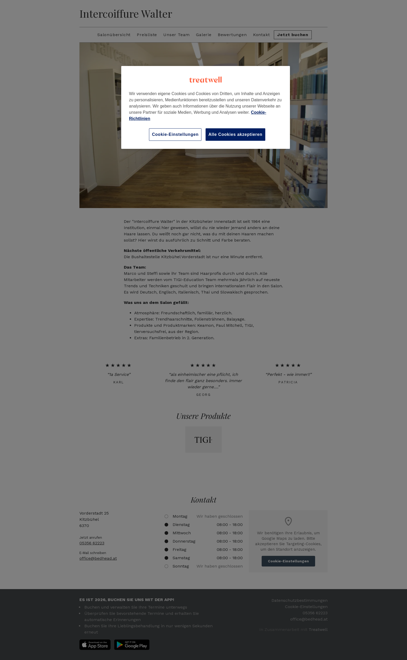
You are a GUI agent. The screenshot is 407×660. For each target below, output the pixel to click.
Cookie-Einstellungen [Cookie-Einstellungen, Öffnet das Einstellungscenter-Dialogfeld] (175, 134)
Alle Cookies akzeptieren (235, 134)
